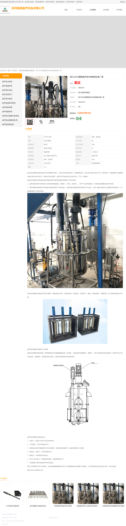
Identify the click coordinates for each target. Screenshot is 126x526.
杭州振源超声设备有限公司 (40, 517)
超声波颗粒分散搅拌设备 (38, 506)
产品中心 (79, 10)
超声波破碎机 (7, 111)
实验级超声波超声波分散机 (63, 506)
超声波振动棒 (7, 107)
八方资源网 (13, 524)
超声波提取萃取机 (9, 103)
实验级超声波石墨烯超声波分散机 (113, 506)
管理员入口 (27, 524)
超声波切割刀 (7, 94)
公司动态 (106, 10)
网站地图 (34, 524)
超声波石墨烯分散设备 (26, 70)
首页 (66, 10)
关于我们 (119, 10)
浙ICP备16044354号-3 (23, 517)
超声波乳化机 (7, 90)
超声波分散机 (7, 81)
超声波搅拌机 (7, 86)
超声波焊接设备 (8, 124)
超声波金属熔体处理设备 (11, 120)
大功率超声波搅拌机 (12, 506)
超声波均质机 (7, 99)
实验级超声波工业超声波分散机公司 (88, 506)
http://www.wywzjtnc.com (35, 470)
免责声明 (20, 524)
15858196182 (84, 112)
